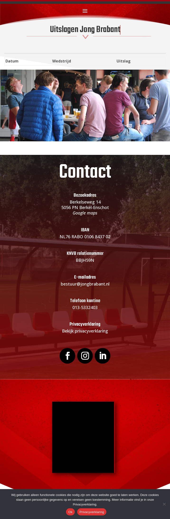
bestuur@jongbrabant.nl (85, 284)
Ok (70, 512)
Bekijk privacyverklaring (85, 331)
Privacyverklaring (92, 512)
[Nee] (164, 504)
